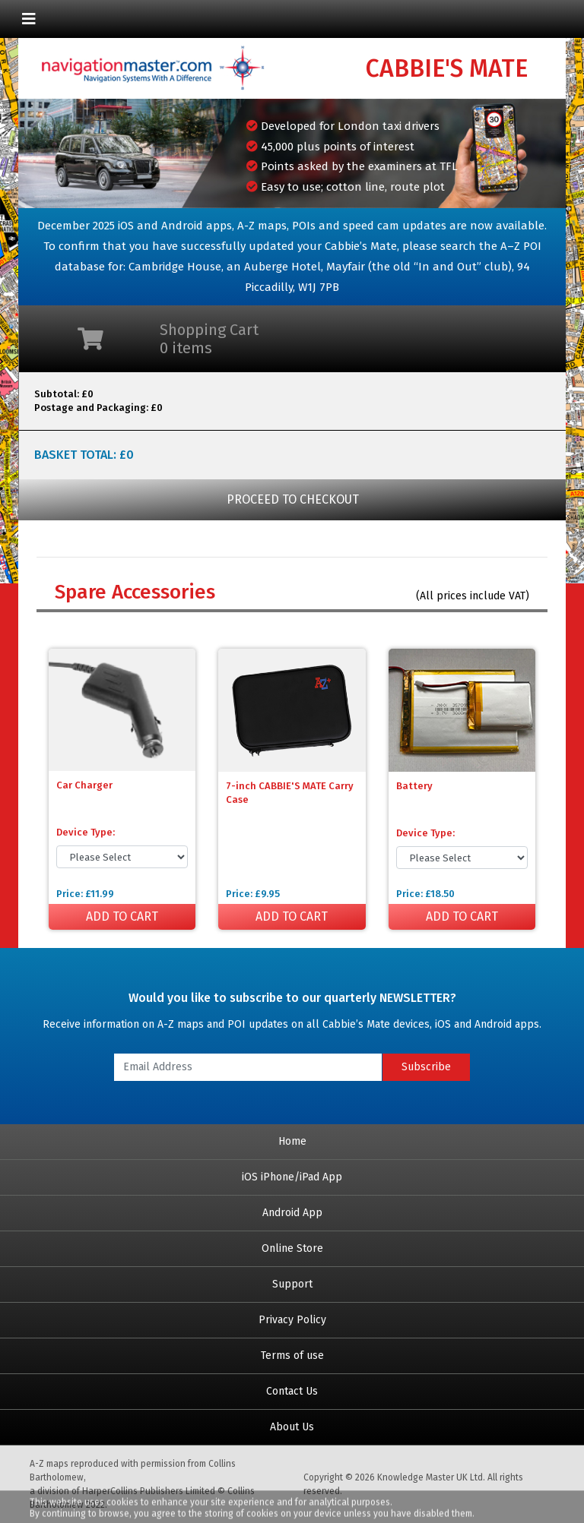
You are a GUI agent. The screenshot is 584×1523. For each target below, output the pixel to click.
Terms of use (292, 1355)
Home (292, 1141)
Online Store (292, 1248)
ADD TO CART (122, 916)
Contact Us (292, 1391)
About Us (292, 1426)
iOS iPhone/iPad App (292, 1177)
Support (292, 1284)
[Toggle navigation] (29, 19)
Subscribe (426, 1066)
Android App (292, 1212)
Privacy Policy (292, 1319)
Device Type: (85, 832)
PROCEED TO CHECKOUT (293, 499)
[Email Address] (248, 1067)
